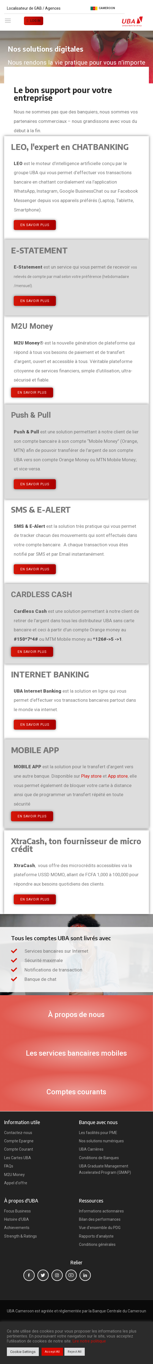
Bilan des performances (100, 1219)
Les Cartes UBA (17, 1158)
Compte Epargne (19, 1141)
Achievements (16, 1227)
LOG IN (35, 21)
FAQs (8, 1166)
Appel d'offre (15, 1183)
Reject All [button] (74, 1352)
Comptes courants (76, 1092)
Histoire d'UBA (16, 1219)
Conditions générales (97, 1244)
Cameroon (103, 8)
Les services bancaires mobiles (76, 1053)
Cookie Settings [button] (22, 1352)
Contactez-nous (18, 1132)
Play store (91, 776)
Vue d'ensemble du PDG (100, 1227)
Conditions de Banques (99, 1158)
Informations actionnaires (101, 1211)
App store (118, 776)
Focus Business (17, 1211)
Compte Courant (18, 1149)
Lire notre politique (89, 1341)
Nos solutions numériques (101, 1141)
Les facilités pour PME (98, 1132)
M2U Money (14, 1174)
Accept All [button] (52, 1352)
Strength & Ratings (20, 1236)
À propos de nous (76, 1014)
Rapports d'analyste (96, 1236)
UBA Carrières (91, 1149)
